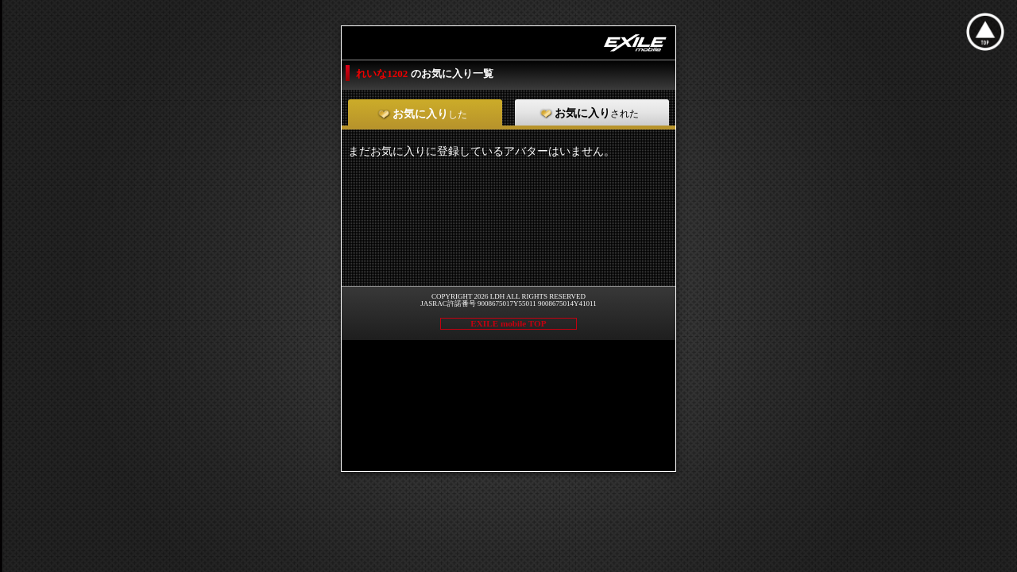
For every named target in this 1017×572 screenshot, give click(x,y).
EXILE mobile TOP (508, 323)
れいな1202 (383, 73)
